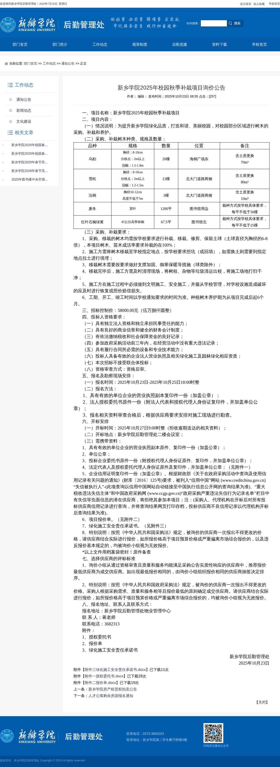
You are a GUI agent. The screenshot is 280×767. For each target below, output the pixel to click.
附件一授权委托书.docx (104, 676)
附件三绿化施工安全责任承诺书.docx (115, 670)
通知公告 (67, 63)
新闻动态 (23, 110)
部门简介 (59, 44)
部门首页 (20, 44)
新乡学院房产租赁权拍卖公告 (112, 689)
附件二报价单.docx (100, 683)
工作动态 (99, 44)
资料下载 (219, 44)
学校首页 (274, 3)
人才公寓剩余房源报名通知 (110, 696)
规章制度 (139, 44)
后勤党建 (179, 44)
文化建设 (23, 121)
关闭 (262, 702)
